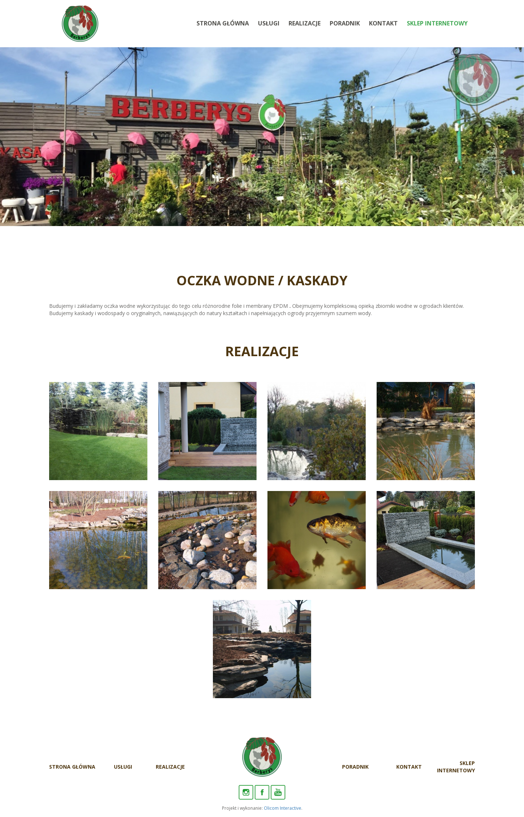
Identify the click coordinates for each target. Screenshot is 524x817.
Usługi (268, 23)
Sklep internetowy (437, 23)
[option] (262, 136)
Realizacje (305, 23)
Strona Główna (222, 23)
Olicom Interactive (282, 808)
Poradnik (345, 23)
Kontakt (383, 23)
